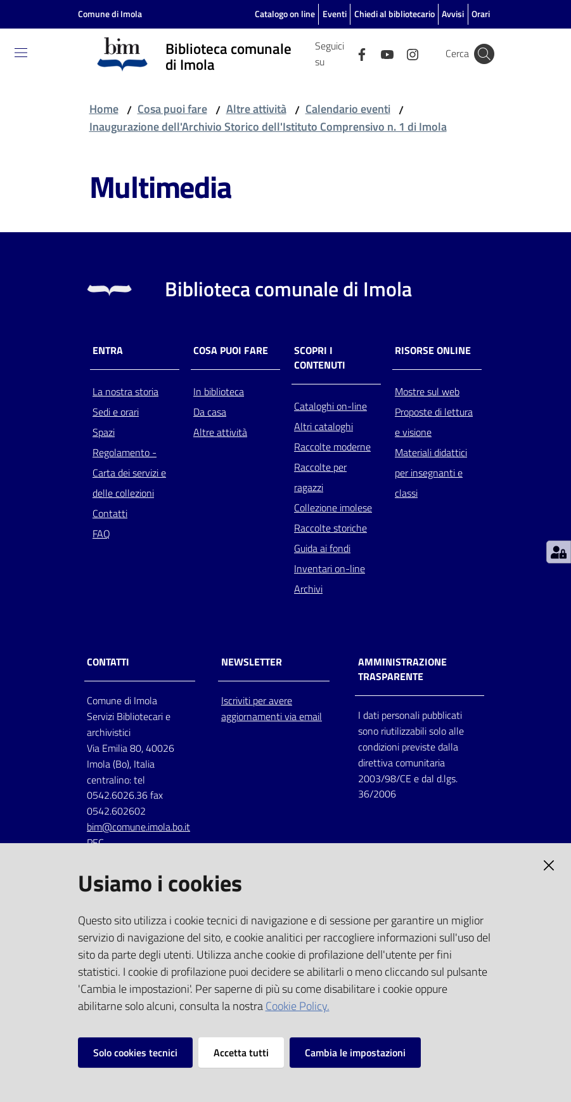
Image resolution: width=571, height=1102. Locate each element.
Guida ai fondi (322, 548)
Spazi (104, 432)
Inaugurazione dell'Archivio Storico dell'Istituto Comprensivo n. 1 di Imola (268, 126)
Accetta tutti (241, 1052)
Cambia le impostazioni (355, 1052)
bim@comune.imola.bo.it (138, 826)
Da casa (209, 411)
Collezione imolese (333, 507)
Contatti (110, 513)
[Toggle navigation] (21, 52)
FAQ (101, 533)
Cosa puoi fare (172, 108)
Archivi (308, 588)
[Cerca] (484, 54)
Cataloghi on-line (330, 406)
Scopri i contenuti (319, 357)
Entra (108, 350)
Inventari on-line (329, 568)
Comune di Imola (110, 13)
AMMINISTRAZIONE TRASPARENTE (402, 669)
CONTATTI (108, 662)
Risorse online (433, 350)
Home (104, 108)
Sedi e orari (116, 411)
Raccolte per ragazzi (320, 477)
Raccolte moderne (332, 446)
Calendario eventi (347, 108)
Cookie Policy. (298, 1005)
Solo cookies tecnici (135, 1052)
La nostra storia (125, 391)
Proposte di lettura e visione (434, 422)
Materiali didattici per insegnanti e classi (431, 473)
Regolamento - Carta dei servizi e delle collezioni (129, 473)
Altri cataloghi (323, 426)
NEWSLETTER (251, 662)
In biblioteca (218, 391)
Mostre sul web (427, 391)
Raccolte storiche (330, 527)
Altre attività (256, 108)
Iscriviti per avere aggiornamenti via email (271, 708)
